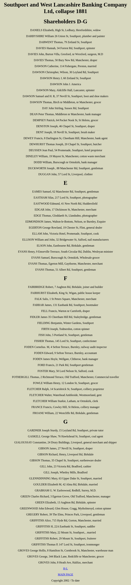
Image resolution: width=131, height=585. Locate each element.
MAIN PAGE (65, 574)
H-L (65, 568)
